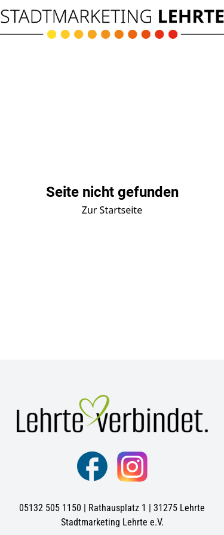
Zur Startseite (112, 210)
